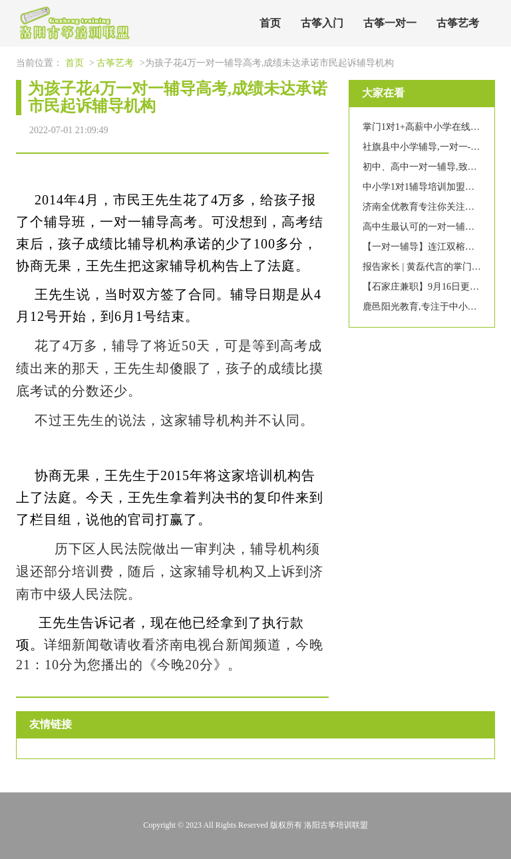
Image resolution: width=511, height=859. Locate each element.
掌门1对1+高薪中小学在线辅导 (426, 127)
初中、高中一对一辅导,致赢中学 (429, 167)
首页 (270, 23)
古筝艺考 (457, 23)
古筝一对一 (390, 23)
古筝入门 (322, 23)
